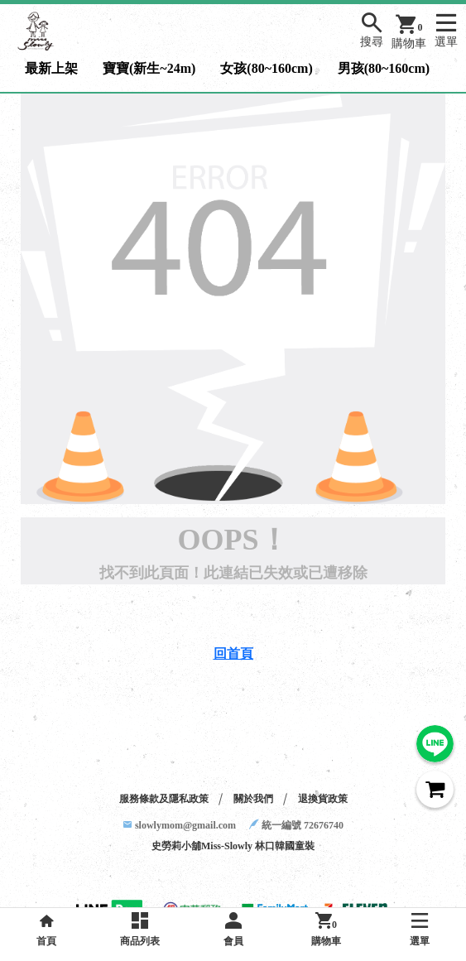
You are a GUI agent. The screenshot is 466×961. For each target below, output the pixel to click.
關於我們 (253, 799)
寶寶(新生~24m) (149, 68)
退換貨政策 (323, 799)
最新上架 (51, 68)
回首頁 (233, 653)
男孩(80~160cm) (384, 68)
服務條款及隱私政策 (164, 799)
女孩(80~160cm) (266, 68)
